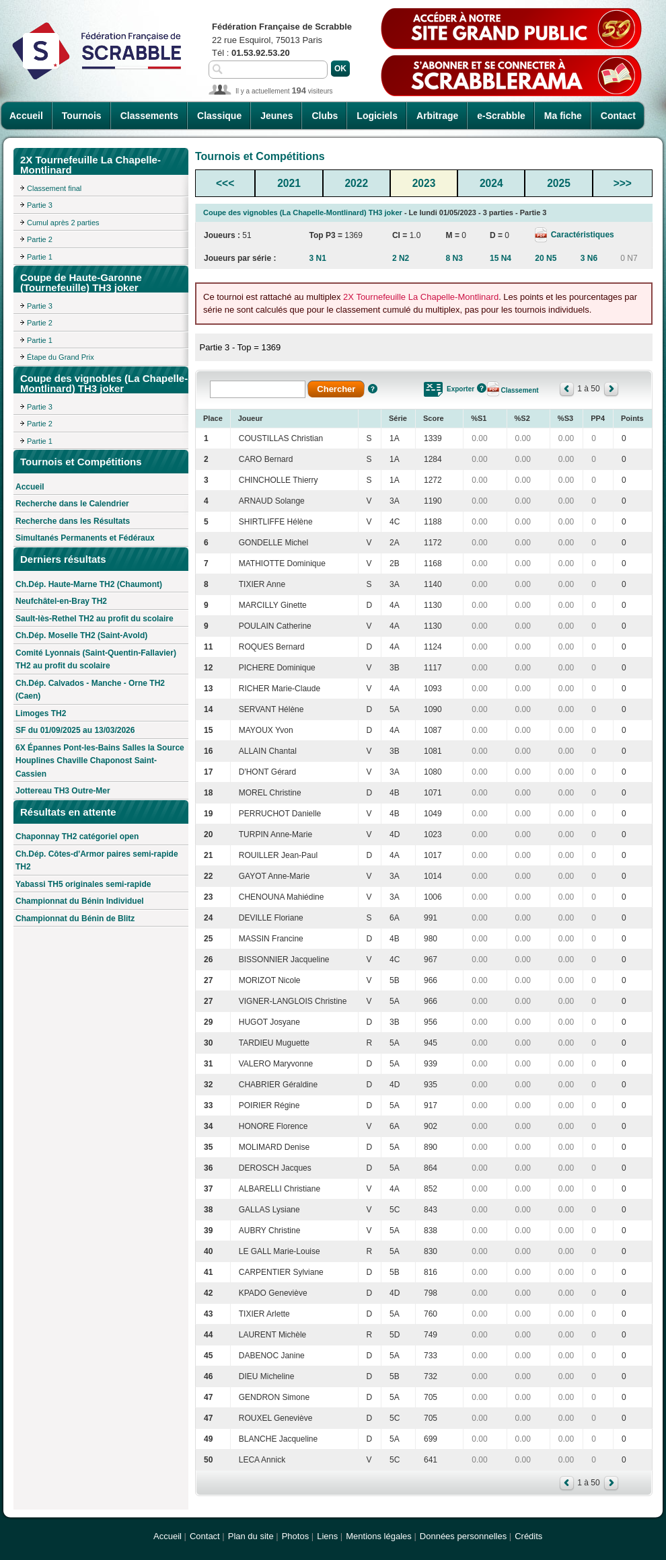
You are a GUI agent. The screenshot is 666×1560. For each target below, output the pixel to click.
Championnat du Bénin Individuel (79, 901)
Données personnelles (463, 1536)
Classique (219, 115)
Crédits (528, 1536)
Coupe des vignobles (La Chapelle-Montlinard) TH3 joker (302, 212)
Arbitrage (437, 115)
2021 (289, 183)
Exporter (460, 389)
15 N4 (500, 258)
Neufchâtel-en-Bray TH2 (61, 601)
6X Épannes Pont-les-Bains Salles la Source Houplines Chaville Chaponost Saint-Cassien (99, 761)
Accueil (26, 115)
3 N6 (589, 258)
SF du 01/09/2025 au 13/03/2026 (75, 730)
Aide (372, 388)
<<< (225, 183)
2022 (356, 183)
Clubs (324, 115)
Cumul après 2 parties (63, 223)
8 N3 (454, 258)
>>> (623, 183)
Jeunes (276, 115)
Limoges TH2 (40, 713)
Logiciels (377, 115)
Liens (327, 1536)
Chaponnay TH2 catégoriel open (77, 836)
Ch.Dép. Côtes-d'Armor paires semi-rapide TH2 (96, 860)
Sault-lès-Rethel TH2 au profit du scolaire (94, 618)
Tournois (82, 115)
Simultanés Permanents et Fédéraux (85, 538)
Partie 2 (39, 239)
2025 (558, 183)
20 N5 (545, 258)
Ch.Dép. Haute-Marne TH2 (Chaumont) (88, 584)
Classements (149, 115)
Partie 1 (39, 257)
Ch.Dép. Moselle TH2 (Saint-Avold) (81, 635)
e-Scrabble (501, 115)
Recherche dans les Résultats (72, 521)
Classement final (54, 188)
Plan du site (251, 1536)
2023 (424, 183)
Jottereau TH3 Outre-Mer (62, 790)
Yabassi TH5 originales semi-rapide (83, 884)
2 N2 (400, 258)
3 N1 (317, 258)
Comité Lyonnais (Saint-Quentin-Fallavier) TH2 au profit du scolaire (95, 659)
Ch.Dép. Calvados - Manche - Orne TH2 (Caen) (90, 689)
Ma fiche (563, 115)
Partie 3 (39, 205)
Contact (618, 115)
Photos (295, 1536)
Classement (519, 390)
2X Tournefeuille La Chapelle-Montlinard (420, 297)
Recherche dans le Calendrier (72, 503)
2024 (491, 183)
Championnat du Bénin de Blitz (75, 918)
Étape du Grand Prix (60, 357)
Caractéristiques (581, 234)
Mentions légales (379, 1536)
